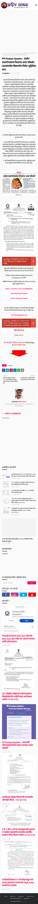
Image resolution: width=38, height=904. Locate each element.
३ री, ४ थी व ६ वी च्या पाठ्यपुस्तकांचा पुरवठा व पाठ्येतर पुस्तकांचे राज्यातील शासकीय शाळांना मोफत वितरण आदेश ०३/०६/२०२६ (23, 500)
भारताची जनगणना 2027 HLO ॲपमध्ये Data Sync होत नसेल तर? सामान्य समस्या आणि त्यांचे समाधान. (23, 475)
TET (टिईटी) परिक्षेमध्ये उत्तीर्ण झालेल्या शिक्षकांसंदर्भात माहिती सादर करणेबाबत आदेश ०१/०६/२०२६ (17, 696)
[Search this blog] (14, 582)
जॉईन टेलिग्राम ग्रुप (19, 330)
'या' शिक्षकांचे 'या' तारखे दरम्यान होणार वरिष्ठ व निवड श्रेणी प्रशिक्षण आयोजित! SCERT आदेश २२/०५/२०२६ (23, 510)
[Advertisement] (19, 30)
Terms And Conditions (15, 898)
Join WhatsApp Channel (19, 293)
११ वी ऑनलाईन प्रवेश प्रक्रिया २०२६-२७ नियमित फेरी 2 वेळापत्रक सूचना (22, 491)
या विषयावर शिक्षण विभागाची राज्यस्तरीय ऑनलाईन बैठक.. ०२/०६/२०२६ (17, 798)
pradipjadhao (6, 73)
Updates (8, 53)
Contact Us (21, 896)
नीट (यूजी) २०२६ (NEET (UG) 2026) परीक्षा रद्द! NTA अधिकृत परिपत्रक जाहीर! (16, 261)
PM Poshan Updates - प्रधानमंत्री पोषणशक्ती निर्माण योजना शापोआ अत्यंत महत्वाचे (17, 745)
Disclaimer (26, 898)
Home (3, 53)
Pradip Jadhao (23, 901)
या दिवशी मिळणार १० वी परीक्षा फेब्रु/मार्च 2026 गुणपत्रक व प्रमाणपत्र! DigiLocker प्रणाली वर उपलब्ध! (18, 882)
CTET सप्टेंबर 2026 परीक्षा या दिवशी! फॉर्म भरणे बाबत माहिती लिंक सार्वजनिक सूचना (22, 483)
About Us (12, 896)
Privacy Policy (30, 896)
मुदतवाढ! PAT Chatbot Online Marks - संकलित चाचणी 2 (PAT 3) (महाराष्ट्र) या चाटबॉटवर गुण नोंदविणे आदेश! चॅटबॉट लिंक (16, 323)
